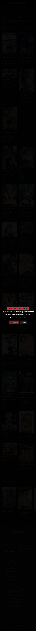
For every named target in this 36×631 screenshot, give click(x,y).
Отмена (24, 322)
